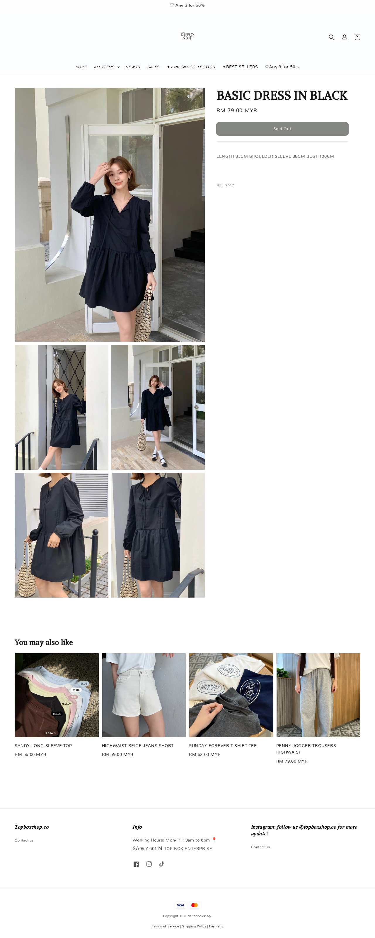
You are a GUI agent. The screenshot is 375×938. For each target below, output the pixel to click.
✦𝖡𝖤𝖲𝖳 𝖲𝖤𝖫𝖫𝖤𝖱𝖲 (240, 67)
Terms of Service (165, 926)
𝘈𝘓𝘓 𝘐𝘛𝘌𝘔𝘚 (104, 66)
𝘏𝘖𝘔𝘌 (81, 67)
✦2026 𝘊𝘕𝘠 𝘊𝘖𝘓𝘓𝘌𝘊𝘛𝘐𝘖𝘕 (191, 67)
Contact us (24, 840)
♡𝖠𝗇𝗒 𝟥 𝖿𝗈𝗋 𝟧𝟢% (282, 67)
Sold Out (282, 129)
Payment (216, 926)
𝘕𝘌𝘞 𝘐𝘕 (133, 67)
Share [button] (226, 185)
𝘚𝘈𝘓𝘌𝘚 (153, 67)
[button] (331, 37)
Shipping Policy (194, 926)
